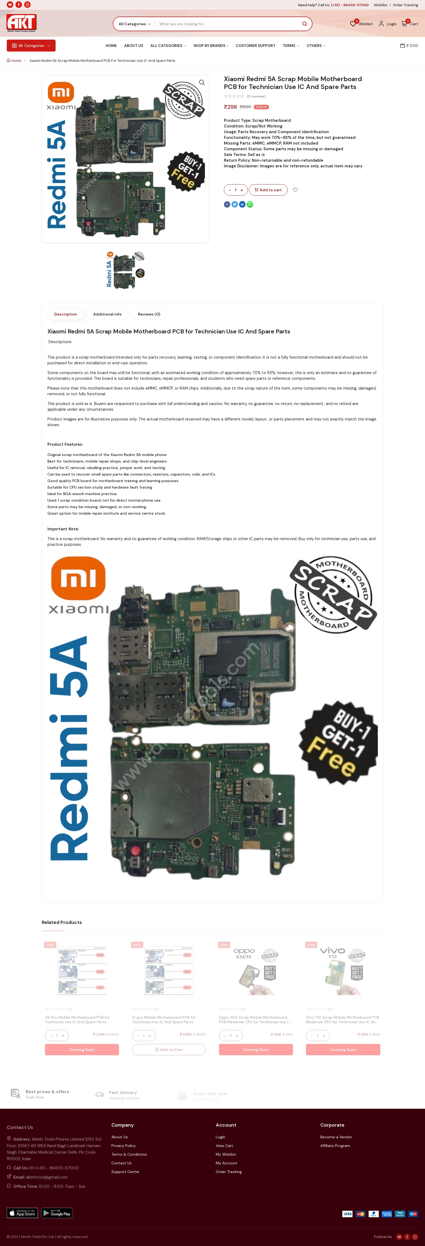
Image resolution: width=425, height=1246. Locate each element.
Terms (291, 45)
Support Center (125, 1171)
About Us (133, 45)
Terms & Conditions (129, 1154)
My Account (226, 1163)
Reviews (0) (149, 314)
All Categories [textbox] (132, 23)
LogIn (220, 1137)
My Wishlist (226, 1154)
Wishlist (381, 5)
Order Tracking (405, 5)
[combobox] (134, 24)
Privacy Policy (123, 1145)
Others (316, 45)
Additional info (107, 314)
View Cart (224, 1145)
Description (65, 314)
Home (111, 45)
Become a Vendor (336, 1137)
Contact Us (121, 1163)
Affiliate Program (335, 1145)
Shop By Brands (211, 45)
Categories (31, 46)
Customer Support (255, 45)
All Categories (168, 45)
